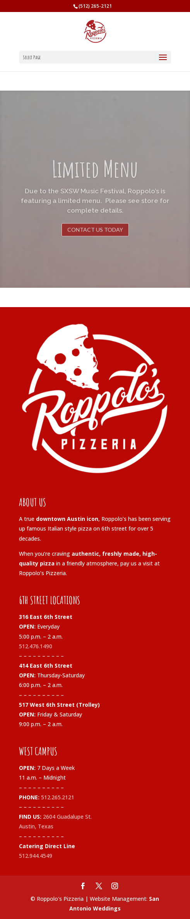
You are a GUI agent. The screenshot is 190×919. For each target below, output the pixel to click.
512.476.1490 (35, 646)
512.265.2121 (57, 797)
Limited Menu (95, 176)
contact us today (95, 237)
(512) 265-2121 (95, 6)
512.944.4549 (35, 855)
